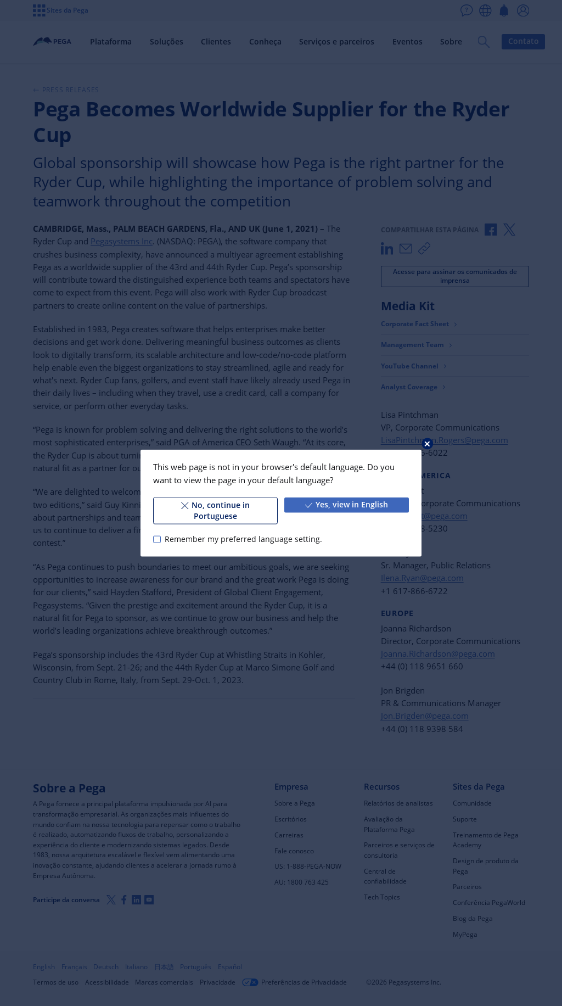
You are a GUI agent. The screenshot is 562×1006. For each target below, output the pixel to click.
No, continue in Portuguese (215, 510)
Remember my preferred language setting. (243, 539)
